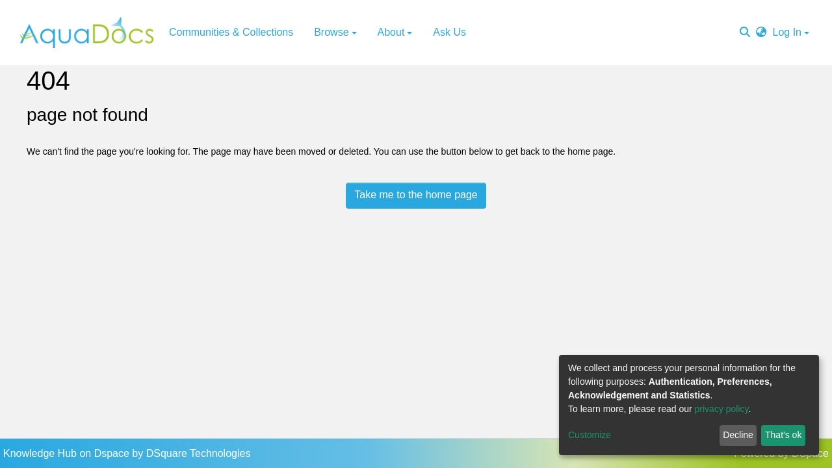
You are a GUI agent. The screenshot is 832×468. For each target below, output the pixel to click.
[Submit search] (745, 33)
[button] (761, 32)
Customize (589, 435)
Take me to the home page (415, 194)
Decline (738, 435)
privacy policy (722, 409)
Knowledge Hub (41, 453)
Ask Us (449, 32)
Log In (787, 32)
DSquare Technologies (198, 453)
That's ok (783, 435)
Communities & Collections (231, 32)
